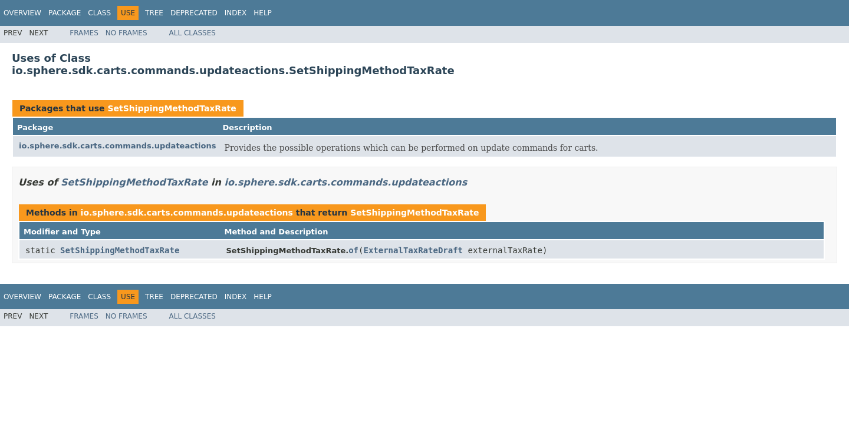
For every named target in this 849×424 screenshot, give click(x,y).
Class (99, 13)
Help (263, 13)
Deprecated (194, 13)
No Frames (126, 33)
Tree (154, 13)
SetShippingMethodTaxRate (171, 108)
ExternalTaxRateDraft (413, 250)
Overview (22, 13)
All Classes (192, 33)
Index (236, 13)
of (353, 250)
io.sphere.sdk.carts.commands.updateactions (117, 145)
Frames (84, 33)
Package (64, 13)
